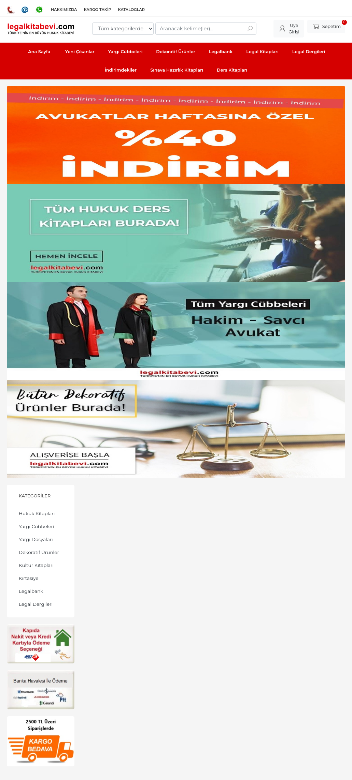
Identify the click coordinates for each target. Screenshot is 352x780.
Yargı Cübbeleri (36, 526)
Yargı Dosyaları (36, 539)
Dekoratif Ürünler (39, 552)
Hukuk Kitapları (37, 513)
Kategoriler (35, 495)
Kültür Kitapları (36, 565)
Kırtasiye (29, 578)
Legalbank (31, 591)
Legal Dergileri (36, 604)
